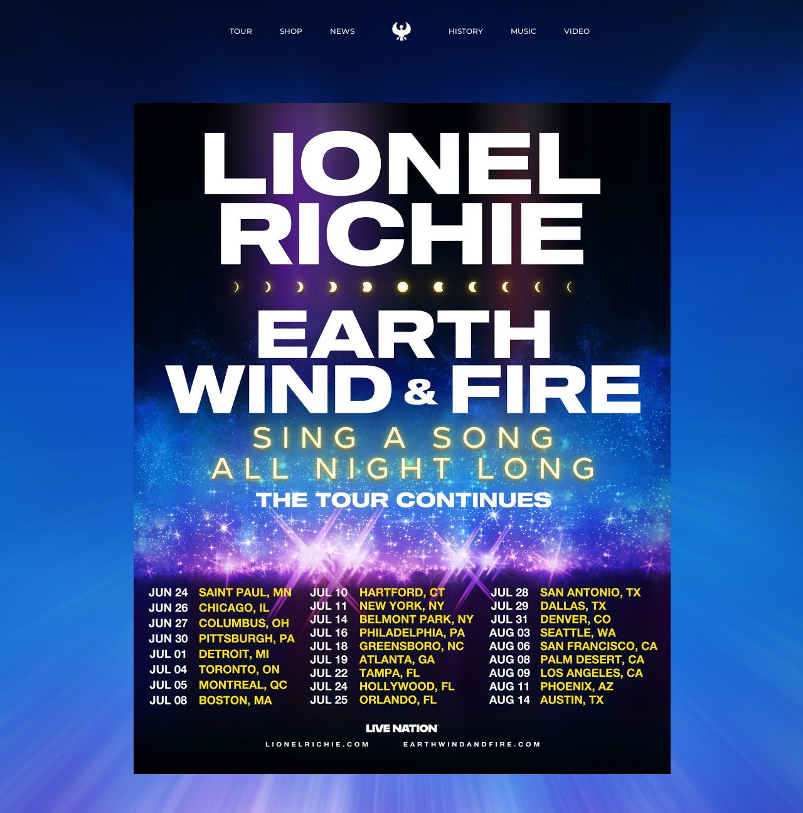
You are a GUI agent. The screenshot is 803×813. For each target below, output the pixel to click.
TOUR (241, 31)
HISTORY (466, 31)
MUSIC (523, 31)
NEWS (342, 31)
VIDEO (577, 31)
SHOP (291, 31)
